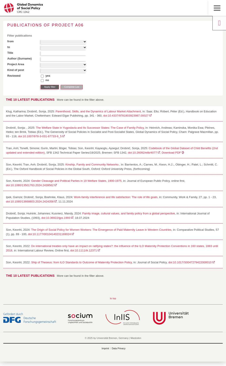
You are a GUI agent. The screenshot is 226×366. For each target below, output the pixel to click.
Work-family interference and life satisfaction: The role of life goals (116, 197)
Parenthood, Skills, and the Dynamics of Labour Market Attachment (98, 111)
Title (10, 52)
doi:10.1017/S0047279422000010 (190, 262)
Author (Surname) (19, 58)
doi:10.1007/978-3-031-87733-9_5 (40, 136)
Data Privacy (118, 348)
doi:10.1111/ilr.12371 (83, 250)
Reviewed (14, 75)
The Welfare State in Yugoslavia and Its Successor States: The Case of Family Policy (90, 127)
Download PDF (171, 152)
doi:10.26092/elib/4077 (142, 152)
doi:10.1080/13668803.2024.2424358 (30, 201)
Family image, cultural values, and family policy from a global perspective (128, 213)
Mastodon (135, 338)
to (8, 47)
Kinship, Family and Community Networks (92, 164)
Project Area (15, 64)
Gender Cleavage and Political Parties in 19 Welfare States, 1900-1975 (76, 180)
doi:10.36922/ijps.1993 (55, 217)
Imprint (105, 348)
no (47, 80)
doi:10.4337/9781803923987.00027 (126, 115)
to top (113, 298)
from (10, 41)
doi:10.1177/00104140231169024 (49, 234)
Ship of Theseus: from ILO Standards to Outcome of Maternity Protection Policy (81, 262)
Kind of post (15, 70)
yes (47, 75)
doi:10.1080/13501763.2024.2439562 (30, 185)
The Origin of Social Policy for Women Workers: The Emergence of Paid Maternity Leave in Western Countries (101, 229)
